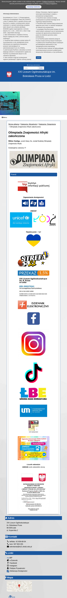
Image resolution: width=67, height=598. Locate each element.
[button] (17, 103)
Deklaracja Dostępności (17, 571)
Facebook (12, 563)
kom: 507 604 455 (15, 544)
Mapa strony (25, 61)
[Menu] (33, 117)
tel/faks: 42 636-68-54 (16, 541)
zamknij (38, 57)
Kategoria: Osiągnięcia (47, 124)
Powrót (13, 174)
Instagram (12, 566)
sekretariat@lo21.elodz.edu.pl (19, 547)
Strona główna (16, 61)
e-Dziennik (12, 560)
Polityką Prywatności (48, 1)
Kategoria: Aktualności (29, 124)
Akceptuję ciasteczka (33, 7)
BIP (9, 558)
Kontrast (52, 61)
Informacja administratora (33, 65)
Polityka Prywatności (16, 568)
